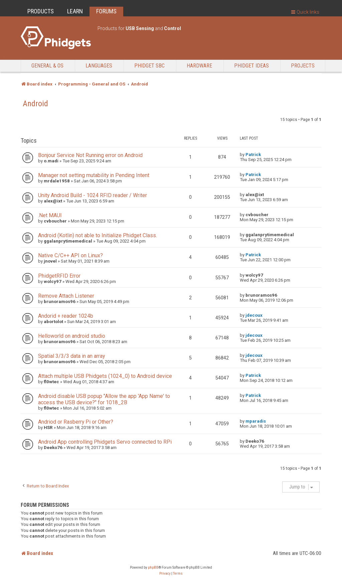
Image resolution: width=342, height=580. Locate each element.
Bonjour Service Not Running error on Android (90, 155)
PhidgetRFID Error (59, 276)
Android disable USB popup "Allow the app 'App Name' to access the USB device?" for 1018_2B (104, 399)
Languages (99, 65)
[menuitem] (165, 574)
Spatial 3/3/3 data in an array (71, 356)
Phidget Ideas (251, 65)
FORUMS (106, 11)
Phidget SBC (149, 65)
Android (35, 103)
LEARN (75, 11)
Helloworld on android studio (71, 336)
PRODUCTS (40, 11)
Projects (303, 65)
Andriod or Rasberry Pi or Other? (75, 422)
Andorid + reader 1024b (65, 316)
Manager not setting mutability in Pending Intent (93, 175)
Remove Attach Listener (66, 296)
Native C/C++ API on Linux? (70, 255)
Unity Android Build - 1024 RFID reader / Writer (92, 195)
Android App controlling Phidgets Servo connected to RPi (105, 442)
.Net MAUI (50, 215)
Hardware (199, 65)
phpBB (153, 567)
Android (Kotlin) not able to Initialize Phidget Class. (97, 235)
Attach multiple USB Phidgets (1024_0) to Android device (105, 376)
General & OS (47, 65)
